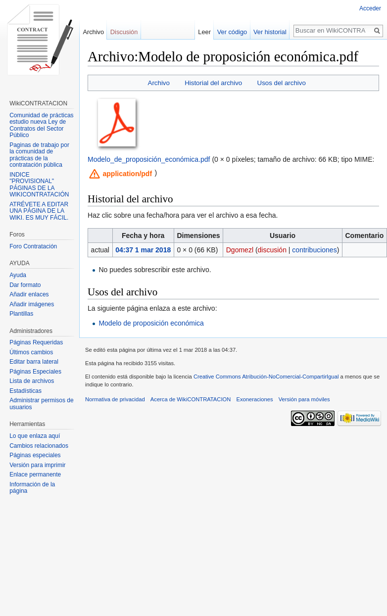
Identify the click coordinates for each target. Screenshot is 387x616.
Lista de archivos (31, 381)
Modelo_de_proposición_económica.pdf (149, 159)
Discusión (124, 32)
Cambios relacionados (38, 445)
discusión (272, 250)
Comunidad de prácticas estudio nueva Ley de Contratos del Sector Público (41, 125)
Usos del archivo (281, 83)
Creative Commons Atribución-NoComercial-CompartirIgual (266, 376)
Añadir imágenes (31, 304)
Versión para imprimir (37, 465)
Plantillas (21, 313)
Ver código (233, 32)
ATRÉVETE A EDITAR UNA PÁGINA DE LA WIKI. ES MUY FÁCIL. (38, 211)
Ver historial (271, 32)
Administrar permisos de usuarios (41, 404)
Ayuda (17, 275)
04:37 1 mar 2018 (143, 250)
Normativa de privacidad (115, 399)
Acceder (370, 8)
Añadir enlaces (28, 294)
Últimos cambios (31, 352)
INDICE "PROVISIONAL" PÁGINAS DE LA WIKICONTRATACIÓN (39, 184)
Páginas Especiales (35, 371)
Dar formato (25, 285)
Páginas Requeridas (36, 342)
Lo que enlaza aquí (34, 435)
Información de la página (32, 488)
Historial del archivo (213, 83)
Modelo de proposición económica (150, 323)
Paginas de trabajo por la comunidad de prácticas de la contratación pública (39, 155)
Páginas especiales (34, 455)
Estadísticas (25, 390)
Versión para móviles (304, 399)
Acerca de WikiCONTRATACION (190, 399)
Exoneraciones (254, 399)
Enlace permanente (35, 474)
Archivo (159, 83)
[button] (120, 173)
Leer (205, 32)
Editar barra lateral (33, 361)
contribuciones (314, 250)
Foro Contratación (33, 246)
